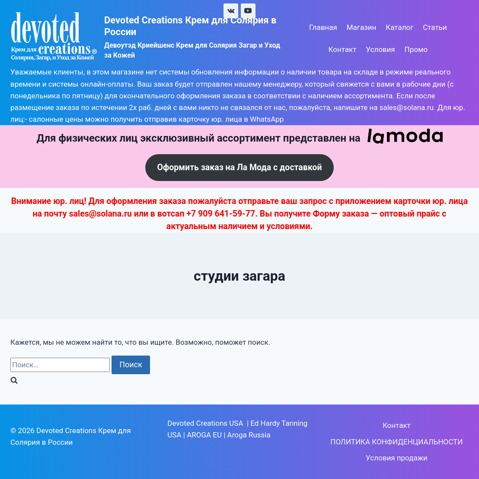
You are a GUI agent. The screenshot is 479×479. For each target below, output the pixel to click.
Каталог (399, 27)
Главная (323, 27)
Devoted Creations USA (205, 423)
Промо (416, 49)
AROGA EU (204, 434)
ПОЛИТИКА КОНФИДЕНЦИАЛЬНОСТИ (396, 441)
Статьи (435, 27)
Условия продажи (396, 457)
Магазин (362, 27)
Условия (380, 49)
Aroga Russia (249, 434)
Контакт (343, 49)
